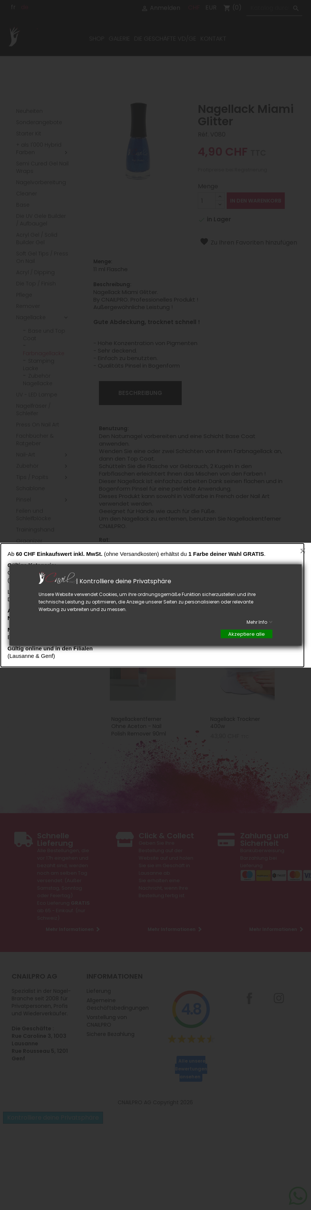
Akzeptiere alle (246, 634)
